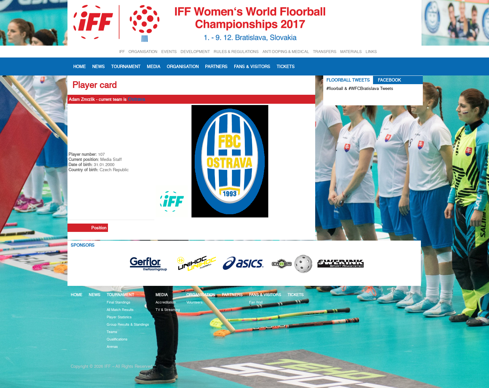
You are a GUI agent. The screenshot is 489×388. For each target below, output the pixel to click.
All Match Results (120, 310)
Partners (216, 66)
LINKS (371, 51)
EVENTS (169, 51)
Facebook (389, 80)
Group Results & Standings (128, 324)
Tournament (125, 66)
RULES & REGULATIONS (236, 51)
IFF (122, 51)
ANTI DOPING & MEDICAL (285, 51)
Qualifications (117, 339)
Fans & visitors (252, 66)
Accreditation (166, 302)
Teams (112, 332)
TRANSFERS (324, 51)
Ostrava (136, 99)
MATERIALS (351, 51)
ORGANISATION (143, 51)
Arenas (112, 347)
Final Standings (118, 302)
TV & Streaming (168, 310)
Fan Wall (255, 302)
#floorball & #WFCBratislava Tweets (359, 88)
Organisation (183, 66)
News (98, 66)
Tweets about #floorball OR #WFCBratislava (354, 99)
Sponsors (82, 245)
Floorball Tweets (348, 80)
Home (79, 66)
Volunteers (194, 302)
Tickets (286, 66)
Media (153, 66)
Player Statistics (119, 317)
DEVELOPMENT (195, 51)
